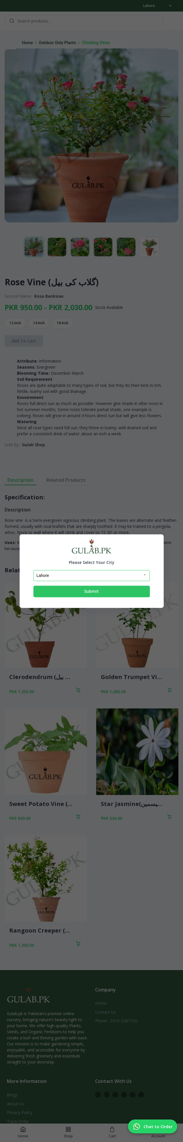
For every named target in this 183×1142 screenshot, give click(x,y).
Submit (91, 591)
